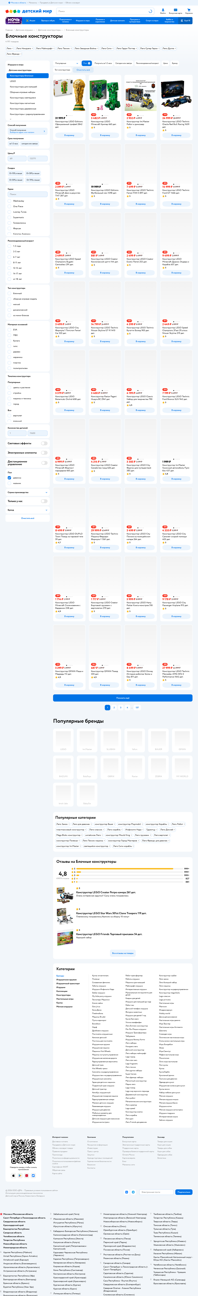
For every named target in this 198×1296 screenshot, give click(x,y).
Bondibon (96, 1024)
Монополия (164, 1058)
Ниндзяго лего (132, 1046)
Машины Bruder (99, 1017)
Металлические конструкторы (138, 1101)
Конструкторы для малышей (23, 86)
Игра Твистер (164, 1024)
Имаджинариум (165, 1010)
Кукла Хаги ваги (132, 1019)
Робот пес (130, 1005)
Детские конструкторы (49, 30)
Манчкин (163, 1007)
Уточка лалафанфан (134, 1022)
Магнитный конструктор (136, 1081)
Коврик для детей (133, 998)
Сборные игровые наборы (22, 92)
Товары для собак (164, 1148)
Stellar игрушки (98, 993)
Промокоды (57, 1155)
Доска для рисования (168, 1017)
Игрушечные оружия (101, 1044)
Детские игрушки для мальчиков (105, 1119)
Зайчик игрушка (166, 1120)
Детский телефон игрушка (137, 1009)
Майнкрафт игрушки (134, 986)
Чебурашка (130, 1036)
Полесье (95, 979)
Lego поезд (130, 1088)
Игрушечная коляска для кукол (172, 1086)
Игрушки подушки (167, 1113)
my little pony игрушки (102, 996)
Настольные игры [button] (65, 999)
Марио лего (130, 1084)
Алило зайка (97, 1003)
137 (137, 707)
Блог (124, 1161)
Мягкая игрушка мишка (168, 1099)
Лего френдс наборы (134, 1077)
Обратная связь (58, 1170)
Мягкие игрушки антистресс (171, 1110)
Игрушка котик (165, 1106)
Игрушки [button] (60, 987)
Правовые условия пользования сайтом (41, 1190)
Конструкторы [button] (63, 995)
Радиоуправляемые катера (103, 1099)
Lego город (130, 1057)
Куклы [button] (59, 1002)
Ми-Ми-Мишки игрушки (136, 1029)
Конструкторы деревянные (23, 108)
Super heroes (131, 1074)
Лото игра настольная (168, 1062)
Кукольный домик (166, 1075)
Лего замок (164, 979)
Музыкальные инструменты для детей (139, 994)
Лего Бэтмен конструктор (137, 1026)
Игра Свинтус (165, 1051)
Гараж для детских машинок (103, 1082)
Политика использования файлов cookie (66, 1162)
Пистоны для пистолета (102, 1041)
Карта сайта (57, 1173)
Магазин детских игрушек (103, 1103)
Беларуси (41, 1196)
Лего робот (130, 1098)
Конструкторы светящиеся (23, 97)
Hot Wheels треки (99, 1068)
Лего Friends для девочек (136, 1122)
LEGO (13, 81)
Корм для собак (163, 1151)
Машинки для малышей (135, 982)
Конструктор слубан (168, 976)
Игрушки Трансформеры (136, 1033)
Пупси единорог (99, 1020)
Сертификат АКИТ (60, 1167)
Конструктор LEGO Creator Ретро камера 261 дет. (106, 892)
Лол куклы (163, 1065)
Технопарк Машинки (101, 1000)
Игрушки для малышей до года (138, 1002)
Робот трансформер (134, 976)
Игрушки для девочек (101, 1110)
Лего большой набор (168, 982)
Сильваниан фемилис (101, 982)
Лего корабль (131, 1115)
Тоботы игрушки (99, 986)
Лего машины (164, 986)
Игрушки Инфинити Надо (103, 989)
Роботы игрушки (133, 979)
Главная (9, 30)
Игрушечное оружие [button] (66, 979)
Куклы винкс (164, 1089)
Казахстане (30, 1196)
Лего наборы (131, 1043)
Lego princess (165, 1000)
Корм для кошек (164, 1145)
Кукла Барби (164, 1072)
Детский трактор (99, 1089)
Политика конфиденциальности (65, 1158)
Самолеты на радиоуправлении (105, 1072)
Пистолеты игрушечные (102, 1034)
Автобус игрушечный (101, 1093)
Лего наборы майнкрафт (136, 1053)
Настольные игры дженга (169, 1020)
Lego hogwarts (132, 1064)
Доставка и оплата (60, 1141)
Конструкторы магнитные (22, 103)
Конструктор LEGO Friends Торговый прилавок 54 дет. (109, 934)
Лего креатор (131, 1105)
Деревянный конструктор (137, 1095)
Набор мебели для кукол (169, 1093)
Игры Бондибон (166, 1044)
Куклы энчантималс (100, 976)
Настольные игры (166, 1003)
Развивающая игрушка (101, 1106)
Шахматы (163, 1031)
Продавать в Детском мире (63, 1145)
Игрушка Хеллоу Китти (135, 1040)
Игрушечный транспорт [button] (68, 983)
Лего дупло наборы (134, 1070)
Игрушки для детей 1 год (136, 1015)
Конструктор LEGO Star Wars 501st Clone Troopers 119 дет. (111, 913)
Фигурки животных (134, 1012)
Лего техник (131, 1067)
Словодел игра (165, 1034)
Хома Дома (96, 1010)
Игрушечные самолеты (102, 1079)
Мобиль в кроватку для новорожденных (102, 1114)
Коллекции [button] (61, 991)
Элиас (161, 1048)
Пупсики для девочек (168, 1079)
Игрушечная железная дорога (104, 1058)
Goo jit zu (96, 1007)
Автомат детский (99, 1037)
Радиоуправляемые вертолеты (105, 1062)
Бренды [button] (60, 975)
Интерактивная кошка (168, 1117)
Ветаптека (161, 1158)
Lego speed (130, 1108)
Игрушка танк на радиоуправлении (107, 1075)
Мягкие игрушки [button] (64, 1006)
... (132, 707)
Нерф (94, 1027)
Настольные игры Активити (171, 1027)
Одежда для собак (164, 1155)
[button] (185, 20)
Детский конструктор (135, 1050)
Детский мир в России (15, 1196)
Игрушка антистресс (101, 1122)
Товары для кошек (164, 1141)
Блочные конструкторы (77, 30)
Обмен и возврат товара (62, 1148)
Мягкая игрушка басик (168, 1103)
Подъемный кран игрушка (103, 1086)
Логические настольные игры (171, 1037)
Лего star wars (131, 1060)
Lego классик (164, 996)
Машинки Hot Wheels (101, 1051)
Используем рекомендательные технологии (24, 1193)
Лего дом (129, 1119)
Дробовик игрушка (100, 1031)
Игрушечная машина (100, 1048)
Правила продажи (59, 1151)
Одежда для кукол (166, 1082)
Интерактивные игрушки (136, 989)
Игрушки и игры (16, 64)
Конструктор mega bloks (169, 993)
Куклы (161, 1068)
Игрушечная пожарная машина (105, 1096)
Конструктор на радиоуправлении (173, 989)
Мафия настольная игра (169, 1055)
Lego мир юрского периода (137, 1091)
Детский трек (98, 1065)
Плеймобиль (97, 1013)
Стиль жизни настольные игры (172, 1041)
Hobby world (164, 1013)
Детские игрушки (24, 30)
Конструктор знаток (134, 1112)
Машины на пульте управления (105, 1055)
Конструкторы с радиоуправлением (27, 114)
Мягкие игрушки (166, 1096)
